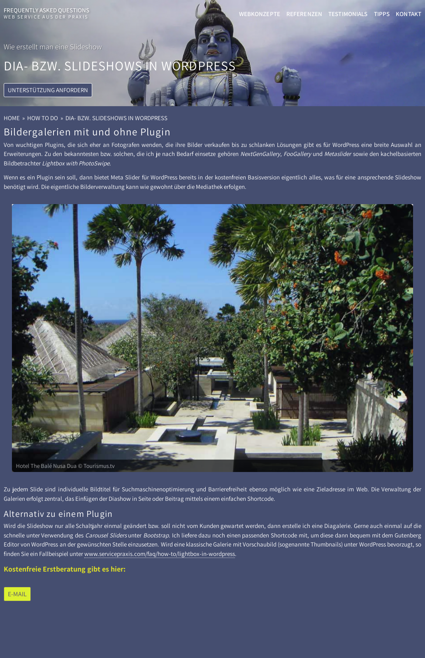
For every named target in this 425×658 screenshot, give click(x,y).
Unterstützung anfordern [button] (48, 125)
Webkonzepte (259, 14)
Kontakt (408, 14)
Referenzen (304, 14)
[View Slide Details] (212, 338)
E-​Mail (17, 594)
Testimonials (347, 14)
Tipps (382, 14)
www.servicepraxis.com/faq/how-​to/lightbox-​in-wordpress (159, 554)
